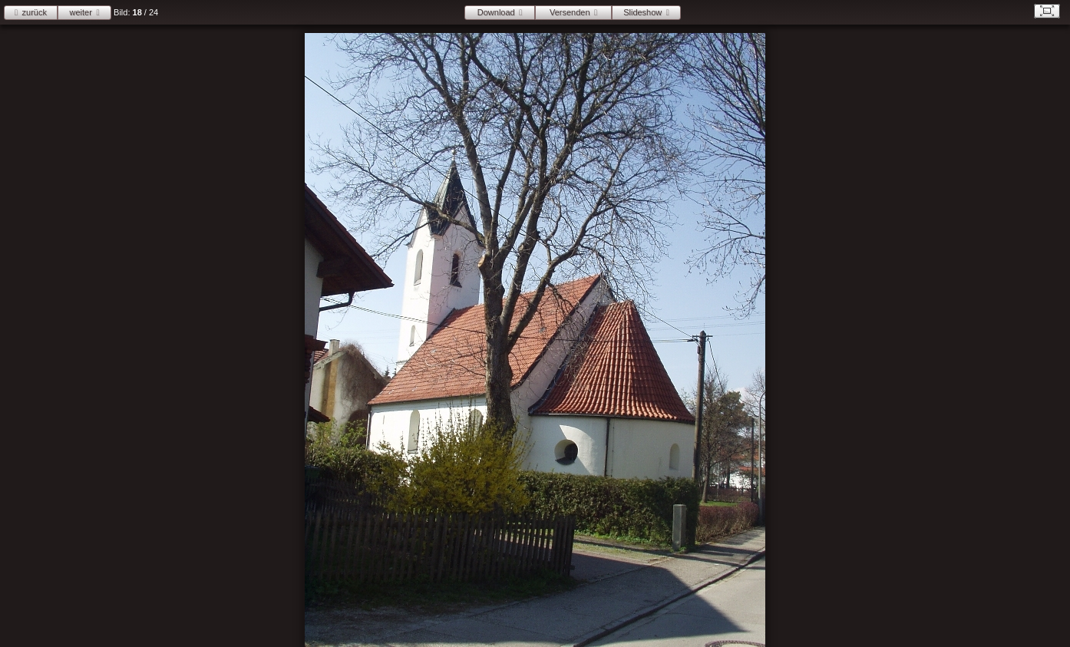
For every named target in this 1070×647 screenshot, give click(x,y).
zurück (34, 12)
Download (496, 12)
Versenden (570, 12)
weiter (81, 12)
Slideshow (642, 12)
